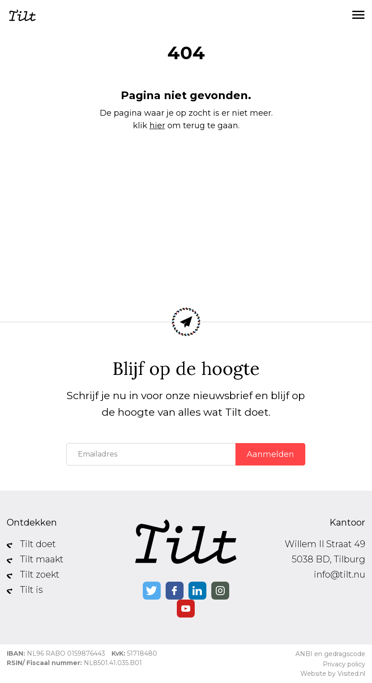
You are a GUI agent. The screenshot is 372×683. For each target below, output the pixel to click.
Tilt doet (38, 544)
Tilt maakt (42, 559)
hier (157, 126)
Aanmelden (270, 454)
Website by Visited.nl (332, 674)
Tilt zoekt (40, 574)
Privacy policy (344, 664)
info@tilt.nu (339, 574)
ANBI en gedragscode (330, 654)
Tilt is (31, 589)
